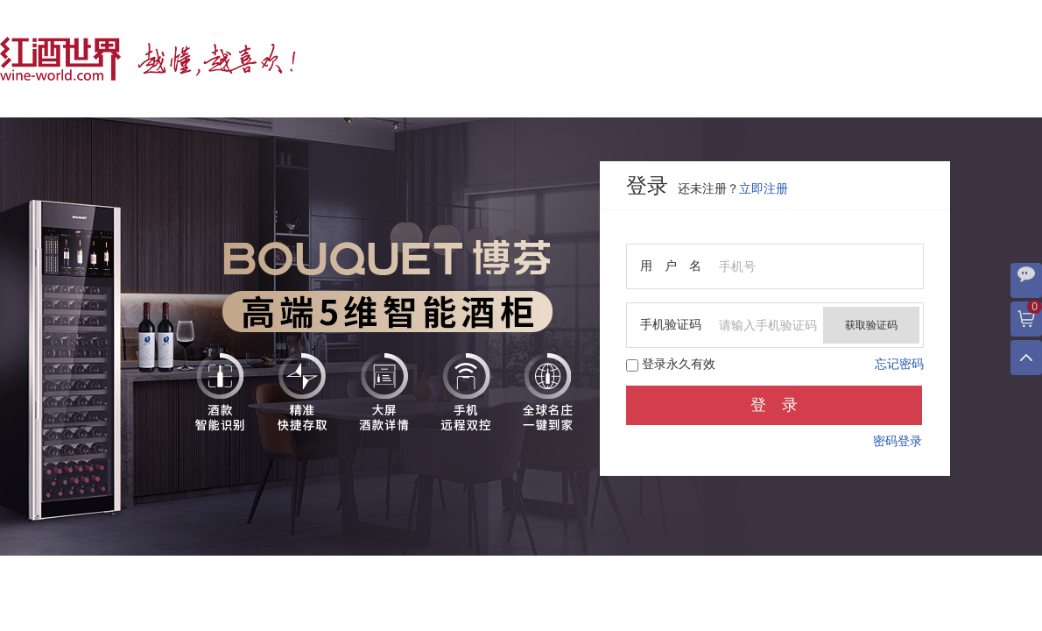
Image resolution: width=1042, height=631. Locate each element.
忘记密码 (899, 364)
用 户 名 (670, 266)
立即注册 (763, 188)
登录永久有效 (670, 365)
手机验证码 (670, 324)
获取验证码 (871, 325)
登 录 (774, 405)
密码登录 (897, 441)
